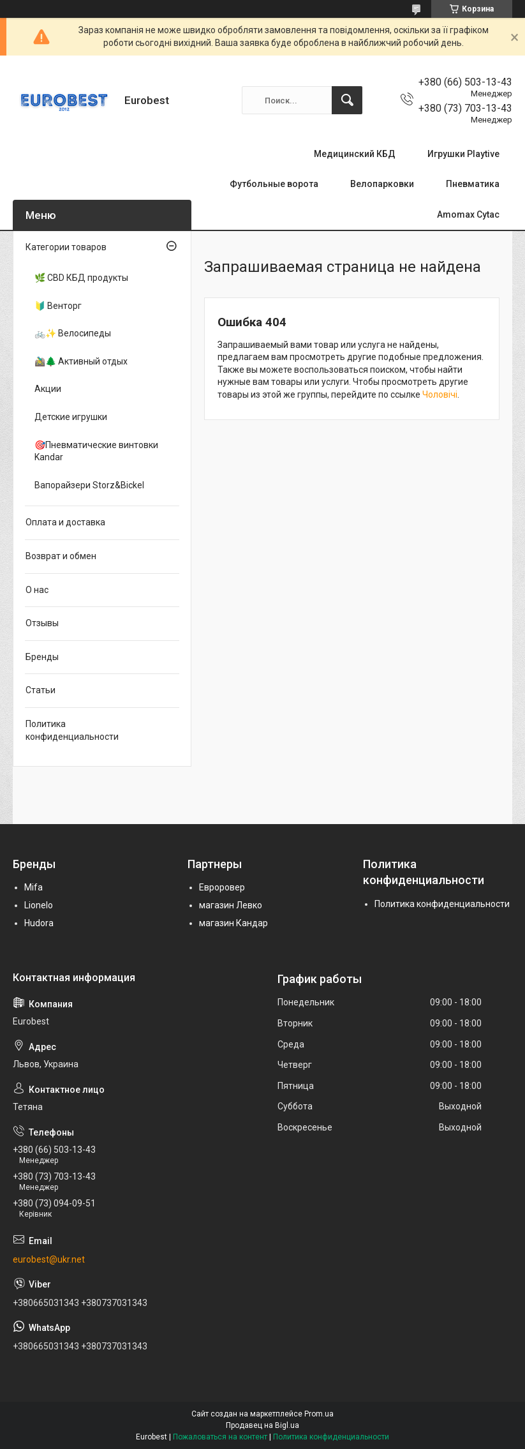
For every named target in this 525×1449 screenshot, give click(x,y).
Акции (47, 389)
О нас (37, 590)
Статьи (40, 690)
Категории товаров (66, 247)
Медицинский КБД (355, 154)
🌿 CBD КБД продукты (81, 278)
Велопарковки (382, 184)
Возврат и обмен (61, 556)
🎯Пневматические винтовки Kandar (96, 451)
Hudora (39, 923)
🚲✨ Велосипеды (72, 333)
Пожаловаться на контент (220, 1436)
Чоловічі (439, 394)
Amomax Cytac (468, 214)
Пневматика (472, 184)
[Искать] (347, 100)
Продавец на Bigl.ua (262, 1425)
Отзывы (42, 623)
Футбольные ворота (274, 184)
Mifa (33, 887)
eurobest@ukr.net (49, 1259)
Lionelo (38, 905)
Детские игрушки (70, 417)
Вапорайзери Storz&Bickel (89, 485)
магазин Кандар (233, 923)
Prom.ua (319, 1413)
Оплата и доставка (65, 522)
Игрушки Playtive (463, 154)
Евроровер (222, 887)
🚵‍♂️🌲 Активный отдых (81, 361)
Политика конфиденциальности (72, 730)
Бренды (42, 657)
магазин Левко (230, 905)
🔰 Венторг (58, 306)
